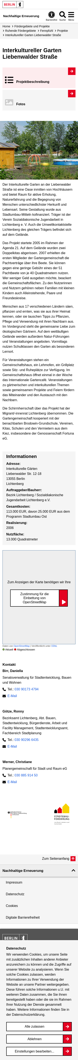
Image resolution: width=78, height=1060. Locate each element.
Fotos (20, 104)
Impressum (14, 882)
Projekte (62, 30)
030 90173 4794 (27, 689)
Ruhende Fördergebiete (20, 30)
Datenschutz (15, 894)
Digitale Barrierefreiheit (23, 917)
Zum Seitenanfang (55, 858)
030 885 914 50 (26, 775)
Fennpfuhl (46, 30)
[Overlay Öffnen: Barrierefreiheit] (51, 16)
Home (6, 26)
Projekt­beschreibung (32, 82)
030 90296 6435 (27, 740)
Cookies (12, 906)
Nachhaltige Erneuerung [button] (22, 871)
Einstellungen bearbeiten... (34, 1051)
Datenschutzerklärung (28, 1014)
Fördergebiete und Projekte (32, 26)
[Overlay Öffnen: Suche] (62, 16)
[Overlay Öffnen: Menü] (71, 16)
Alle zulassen (34, 1026)
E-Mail (12, 696)
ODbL (54, 646)
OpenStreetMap (22, 646)
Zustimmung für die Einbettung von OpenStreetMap (34, 598)
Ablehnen (34, 1039)
